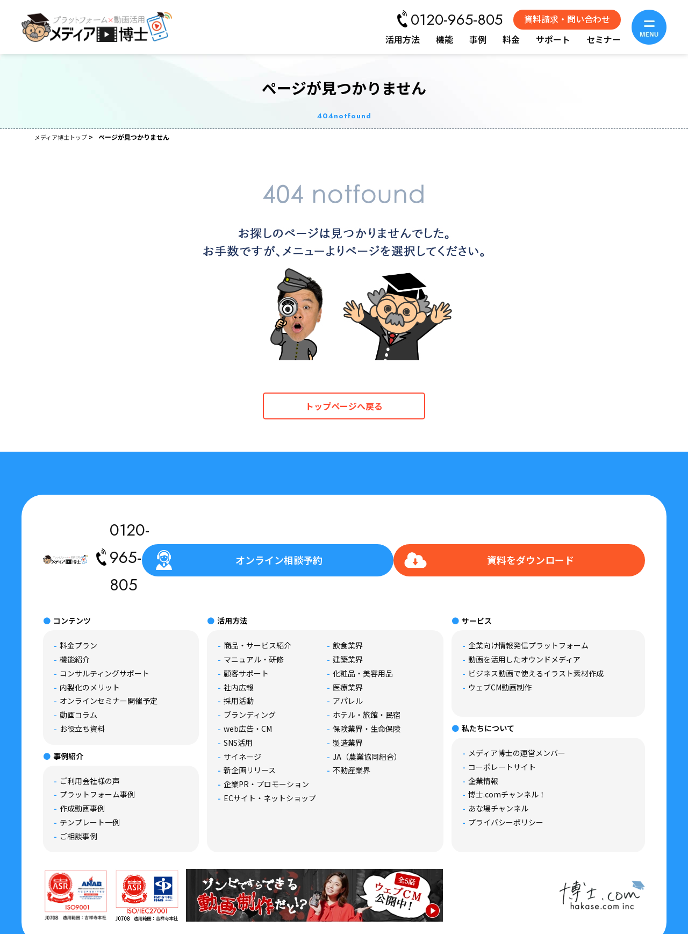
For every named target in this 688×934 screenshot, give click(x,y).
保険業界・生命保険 (366, 678)
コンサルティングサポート (104, 623)
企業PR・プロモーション (266, 734)
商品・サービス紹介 (257, 595)
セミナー (603, 39)
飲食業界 (348, 595)
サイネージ (242, 706)
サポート (553, 39)
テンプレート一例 (90, 772)
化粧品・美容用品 (363, 623)
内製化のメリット (90, 637)
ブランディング (250, 664)
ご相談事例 (78, 786)
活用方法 (402, 39)
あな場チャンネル (498, 758)
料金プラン (78, 595)
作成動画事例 (82, 758)
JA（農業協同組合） (367, 706)
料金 (511, 39)
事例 (477, 39)
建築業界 (348, 609)
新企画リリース (250, 720)
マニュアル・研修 (254, 609)
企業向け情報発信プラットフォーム (528, 595)
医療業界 (348, 637)
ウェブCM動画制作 (500, 637)
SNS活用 (238, 692)
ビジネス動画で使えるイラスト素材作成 (536, 623)
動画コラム (78, 664)
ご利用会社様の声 (90, 730)
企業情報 (483, 730)
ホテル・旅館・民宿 (366, 664)
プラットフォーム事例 (97, 744)
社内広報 (239, 637)
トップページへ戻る (344, 406)
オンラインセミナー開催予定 (108, 650)
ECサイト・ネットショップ (270, 748)
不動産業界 (351, 720)
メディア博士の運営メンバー (516, 702)
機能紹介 (75, 609)
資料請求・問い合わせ (567, 18)
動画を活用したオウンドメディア (524, 609)
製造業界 (348, 692)
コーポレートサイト (502, 716)
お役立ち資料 (82, 678)
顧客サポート (246, 623)
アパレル (348, 650)
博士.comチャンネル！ (507, 744)
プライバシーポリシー (505, 772)
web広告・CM (248, 678)
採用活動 (239, 650)
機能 (444, 39)
